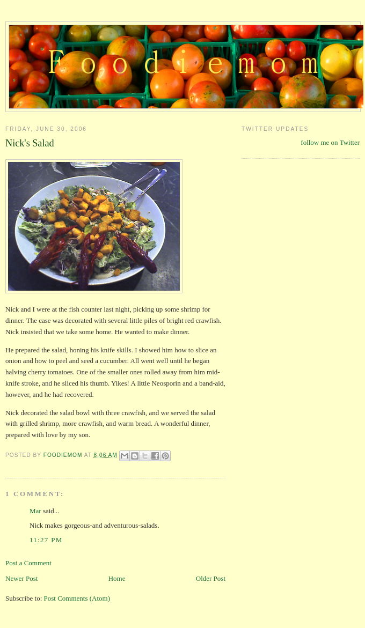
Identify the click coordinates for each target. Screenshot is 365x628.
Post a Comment (28, 563)
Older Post (210, 578)
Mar (35, 511)
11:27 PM (46, 540)
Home (117, 578)
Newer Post (21, 578)
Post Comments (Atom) (77, 598)
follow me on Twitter (330, 142)
